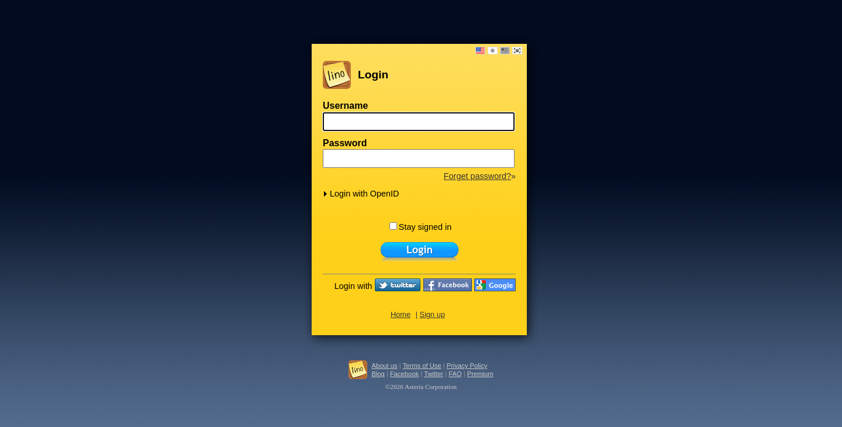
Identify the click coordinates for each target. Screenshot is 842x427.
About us (384, 365)
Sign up (432, 314)
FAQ (454, 373)
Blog (377, 373)
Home (400, 314)
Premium (480, 373)
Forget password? (477, 176)
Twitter (433, 373)
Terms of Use (422, 365)
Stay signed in (420, 227)
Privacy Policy (467, 365)
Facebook (404, 373)
